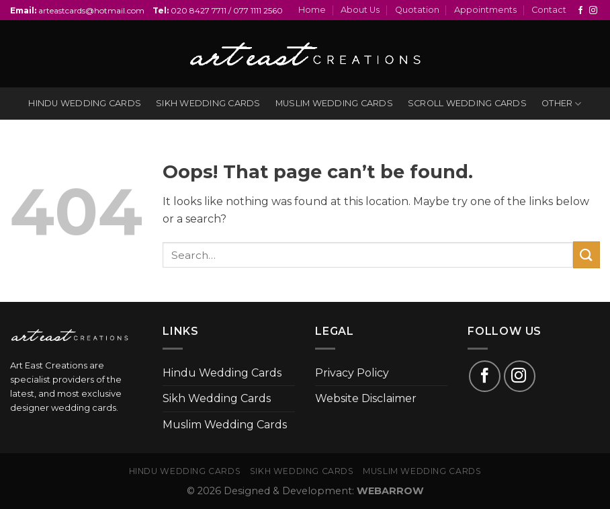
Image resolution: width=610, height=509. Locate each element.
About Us (360, 10)
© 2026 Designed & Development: (305, 491)
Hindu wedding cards (84, 103)
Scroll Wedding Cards (467, 103)
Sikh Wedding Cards (217, 398)
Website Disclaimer (366, 398)
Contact (548, 10)
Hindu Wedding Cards (222, 372)
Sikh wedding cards (208, 103)
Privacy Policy (352, 372)
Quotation (417, 10)
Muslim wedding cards (334, 103)
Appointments (485, 10)
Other (561, 103)
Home (312, 10)
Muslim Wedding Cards (225, 424)
